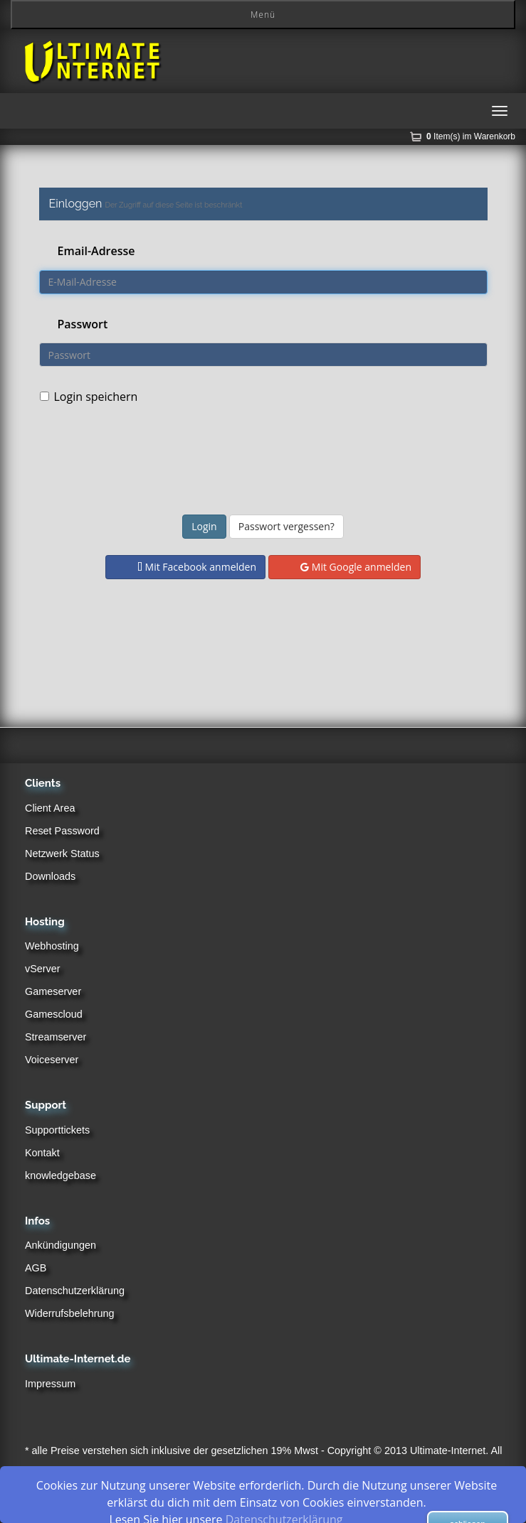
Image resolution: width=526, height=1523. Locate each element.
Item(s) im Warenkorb (470, 136)
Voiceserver (51, 1059)
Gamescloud (54, 1014)
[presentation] (275, 462)
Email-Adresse (96, 251)
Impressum (50, 1383)
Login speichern (89, 396)
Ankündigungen (60, 1245)
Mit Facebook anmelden (196, 567)
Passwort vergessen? (286, 526)
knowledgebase (60, 1175)
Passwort (83, 324)
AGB (35, 1268)
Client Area (50, 808)
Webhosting (52, 946)
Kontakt (42, 1152)
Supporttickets (57, 1130)
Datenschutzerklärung (75, 1290)
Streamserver (55, 1037)
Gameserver (53, 991)
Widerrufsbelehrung (70, 1313)
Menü (263, 15)
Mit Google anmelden (355, 567)
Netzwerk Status (62, 853)
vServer (43, 968)
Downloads (50, 876)
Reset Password (62, 830)
